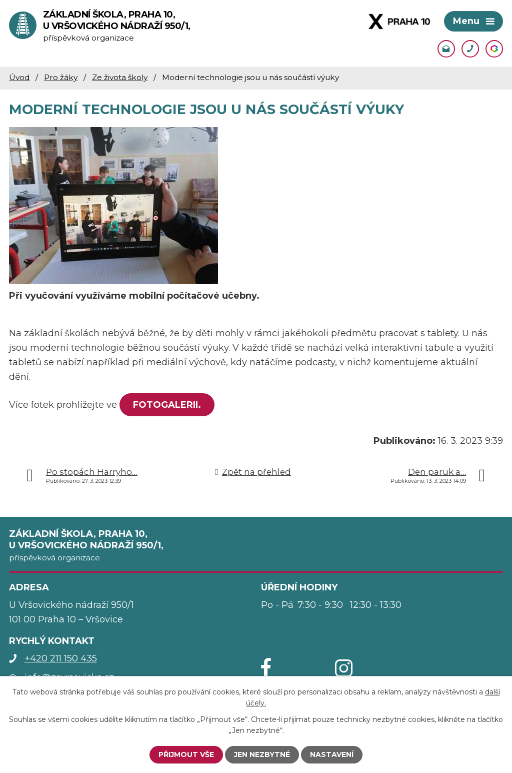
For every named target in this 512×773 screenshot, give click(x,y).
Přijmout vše (186, 754)
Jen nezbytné (262, 754)
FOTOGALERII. (167, 404)
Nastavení (332, 754)
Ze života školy (120, 77)
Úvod (19, 77)
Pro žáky (61, 77)
